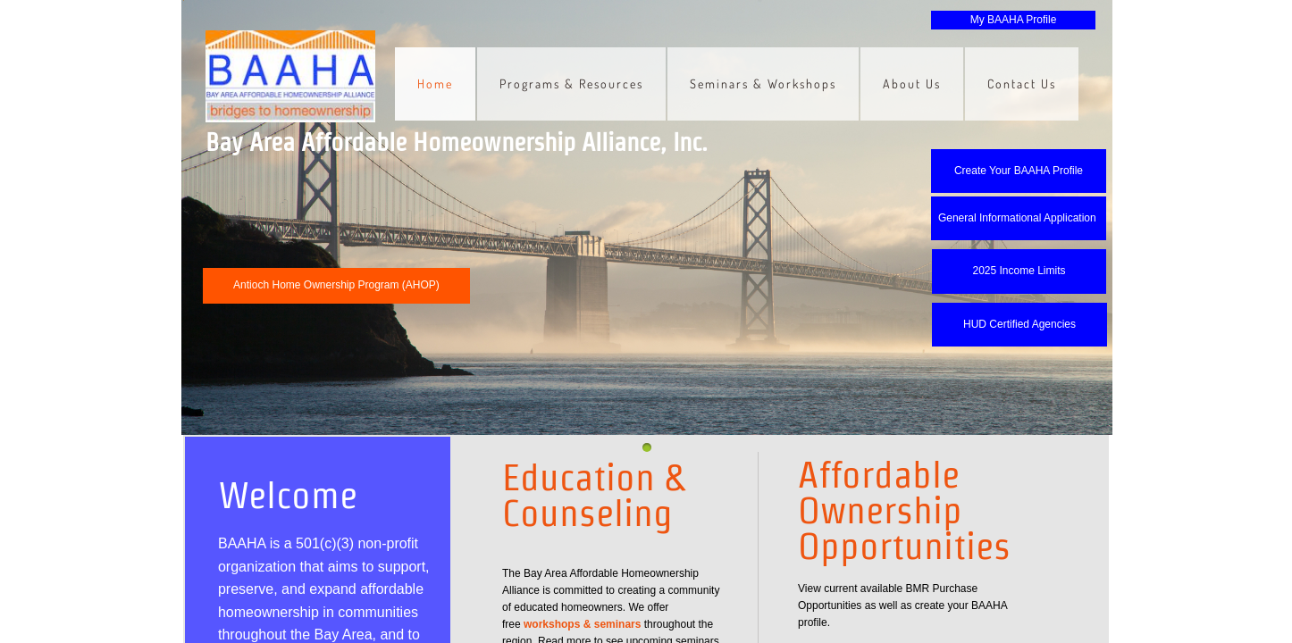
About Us (912, 83)
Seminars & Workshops (763, 83)
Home (435, 83)
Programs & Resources (571, 83)
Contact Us (1021, 83)
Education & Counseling (593, 494)
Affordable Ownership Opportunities (904, 510)
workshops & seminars (582, 624)
